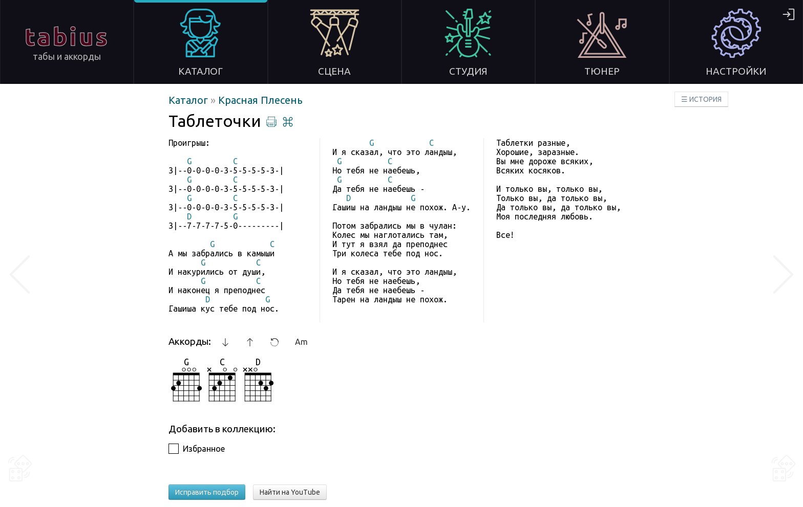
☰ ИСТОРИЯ (701, 99)
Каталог (189, 100)
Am (301, 341)
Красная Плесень (260, 100)
